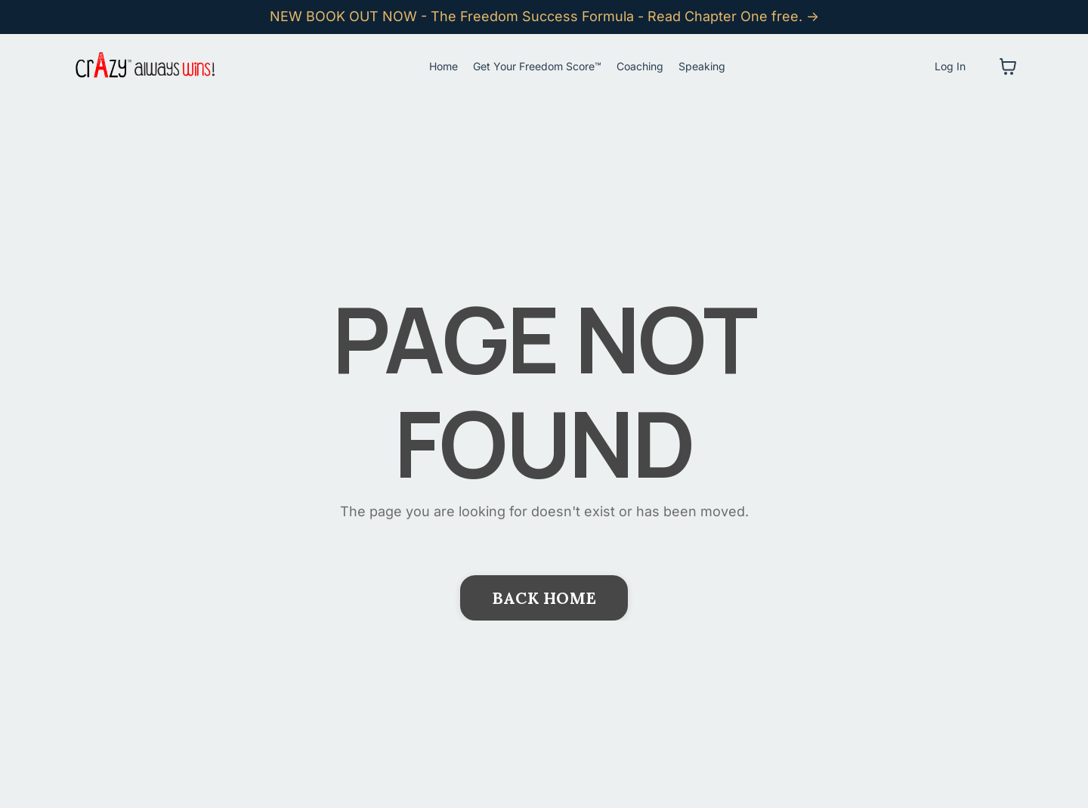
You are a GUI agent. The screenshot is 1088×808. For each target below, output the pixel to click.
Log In (950, 66)
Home (443, 66)
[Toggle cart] (1008, 66)
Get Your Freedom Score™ (537, 66)
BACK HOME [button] (544, 597)
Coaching (640, 66)
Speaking (701, 66)
